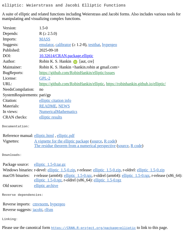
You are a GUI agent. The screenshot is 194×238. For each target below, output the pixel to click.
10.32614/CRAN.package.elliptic (66, 57)
